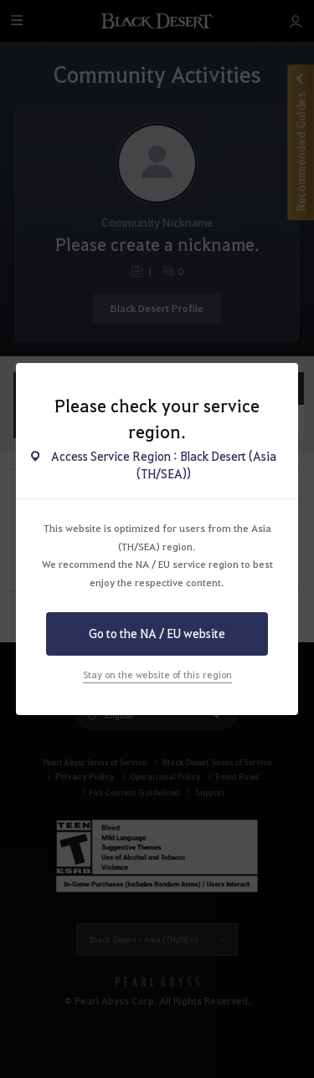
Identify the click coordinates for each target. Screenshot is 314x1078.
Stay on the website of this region (157, 674)
